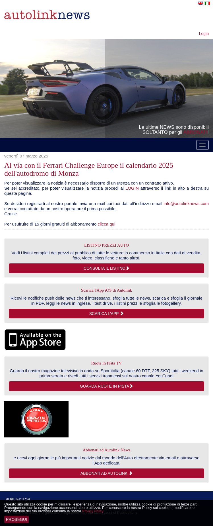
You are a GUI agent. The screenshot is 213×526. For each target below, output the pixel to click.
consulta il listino (106, 268)
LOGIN (132, 188)
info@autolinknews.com (186, 203)
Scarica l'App (106, 313)
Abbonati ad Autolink (106, 473)
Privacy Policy (93, 511)
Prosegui (16, 519)
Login (204, 33)
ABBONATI (195, 132)
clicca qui (106, 224)
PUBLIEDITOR (18, 499)
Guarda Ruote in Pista (106, 386)
